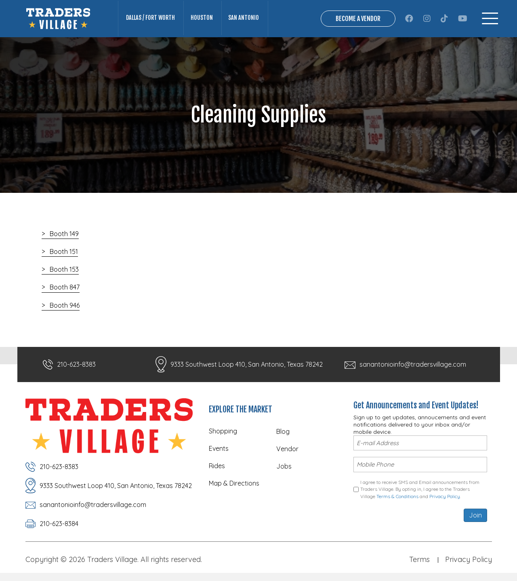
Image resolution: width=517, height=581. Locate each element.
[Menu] (490, 18)
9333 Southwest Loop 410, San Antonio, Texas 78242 (246, 364)
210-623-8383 (76, 364)
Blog (283, 431)
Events (219, 448)
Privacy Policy (444, 496)
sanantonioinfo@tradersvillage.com (412, 364)
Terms (419, 559)
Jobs (284, 466)
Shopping (223, 431)
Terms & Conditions (397, 496)
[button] (409, 19)
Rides (217, 466)
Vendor (287, 449)
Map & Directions (234, 483)
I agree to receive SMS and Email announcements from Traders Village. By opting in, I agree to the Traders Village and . (419, 489)
